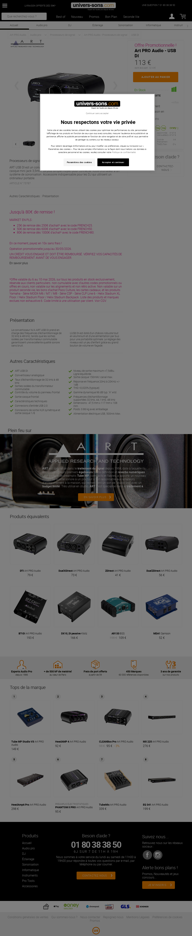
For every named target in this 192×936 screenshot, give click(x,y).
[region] (97, 132)
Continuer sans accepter (97, 113)
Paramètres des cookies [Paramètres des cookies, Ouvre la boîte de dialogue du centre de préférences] (79, 162)
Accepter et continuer (113, 162)
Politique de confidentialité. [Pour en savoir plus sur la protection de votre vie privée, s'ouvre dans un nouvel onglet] (124, 152)
